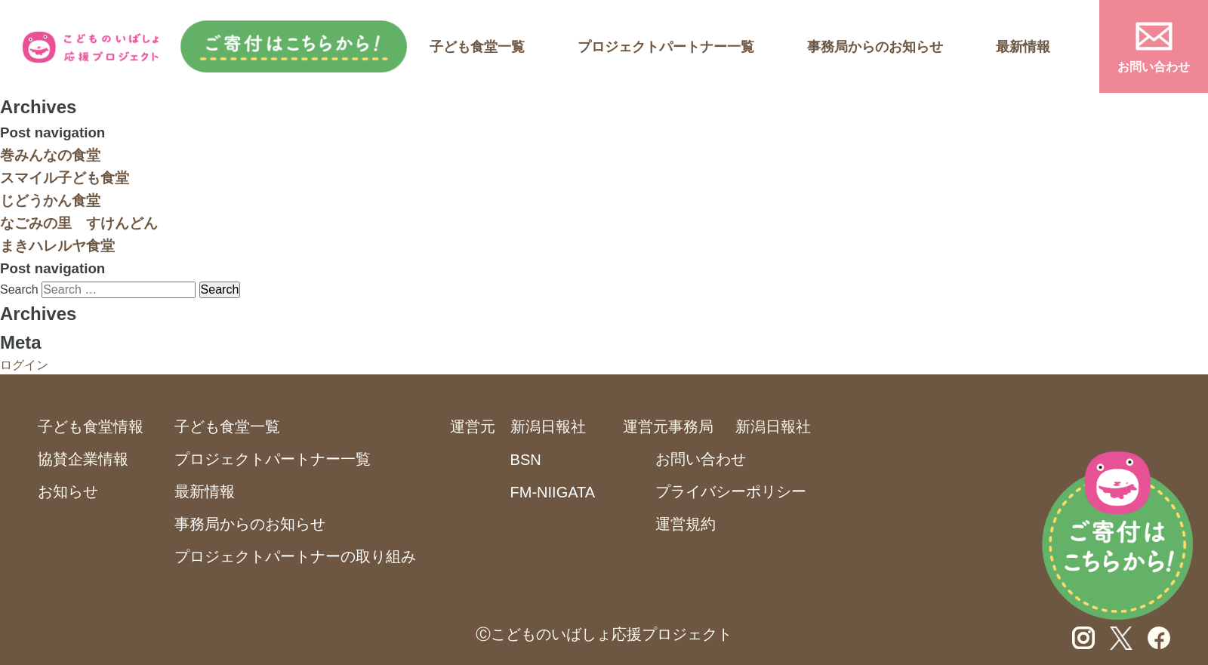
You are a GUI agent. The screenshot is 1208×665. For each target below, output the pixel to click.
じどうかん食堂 (50, 200)
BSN (525, 459)
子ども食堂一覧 (477, 47)
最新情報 (1023, 47)
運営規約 (685, 524)
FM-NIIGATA (553, 492)
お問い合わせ (1153, 66)
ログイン (24, 365)
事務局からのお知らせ (875, 47)
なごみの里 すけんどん (79, 223)
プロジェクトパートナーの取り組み (295, 556)
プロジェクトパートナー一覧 (666, 47)
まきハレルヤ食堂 (57, 246)
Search (19, 289)
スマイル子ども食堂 (64, 178)
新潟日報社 (548, 426)
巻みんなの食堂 (50, 155)
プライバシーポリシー (730, 491)
